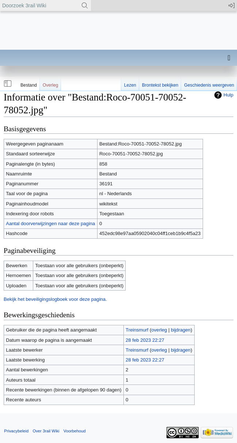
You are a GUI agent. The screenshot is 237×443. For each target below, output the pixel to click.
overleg (159, 330)
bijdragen (181, 330)
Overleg (50, 85)
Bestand (28, 85)
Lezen (130, 85)
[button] (7, 84)
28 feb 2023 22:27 (145, 340)
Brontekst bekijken (160, 85)
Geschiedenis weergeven (209, 85)
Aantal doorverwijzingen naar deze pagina (50, 223)
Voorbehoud (75, 431)
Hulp (228, 95)
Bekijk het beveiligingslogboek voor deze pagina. (55, 299)
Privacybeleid (16, 431)
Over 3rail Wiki (46, 431)
